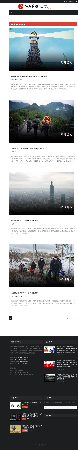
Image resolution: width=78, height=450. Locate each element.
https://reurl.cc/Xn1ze (15, 359)
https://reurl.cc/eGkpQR (18, 361)
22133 (25, 430)
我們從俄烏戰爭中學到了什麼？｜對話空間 (20, 293)
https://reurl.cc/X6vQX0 (17, 357)
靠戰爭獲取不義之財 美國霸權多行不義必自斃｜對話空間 (24, 76)
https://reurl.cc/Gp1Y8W (16, 364)
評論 (19, 418)
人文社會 (20, 407)
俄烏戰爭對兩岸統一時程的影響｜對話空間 (20, 221)
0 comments (14, 80)
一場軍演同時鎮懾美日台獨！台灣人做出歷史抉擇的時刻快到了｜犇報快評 (62, 377)
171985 (26, 407)
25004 (23, 418)
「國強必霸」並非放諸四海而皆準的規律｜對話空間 (22, 148)
